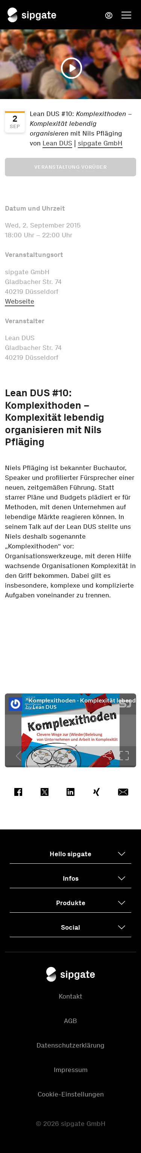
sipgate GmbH (100, 143)
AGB (70, 1021)
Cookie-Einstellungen (71, 1094)
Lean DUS (57, 143)
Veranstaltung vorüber (70, 167)
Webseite (19, 301)
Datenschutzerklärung (70, 1045)
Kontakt (70, 996)
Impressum (71, 1070)
